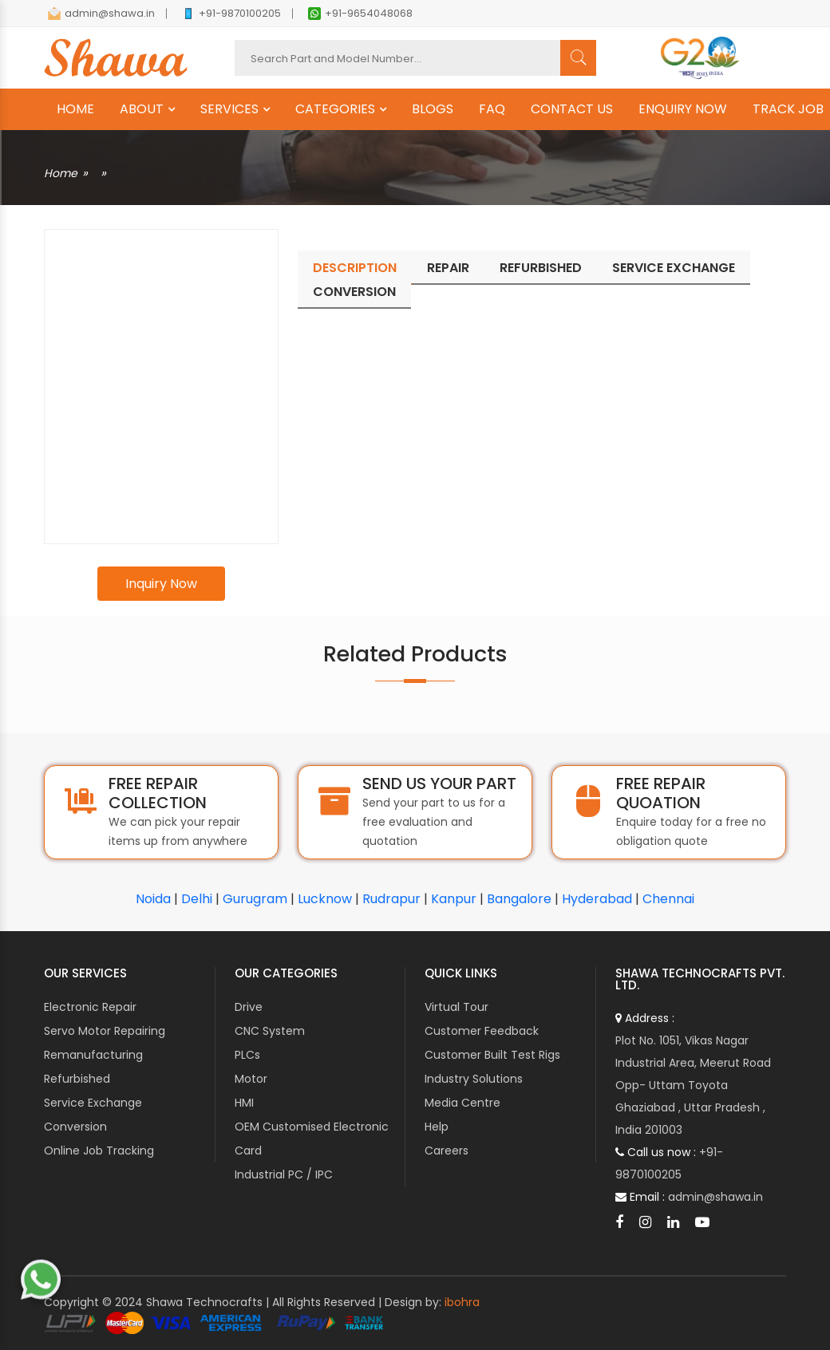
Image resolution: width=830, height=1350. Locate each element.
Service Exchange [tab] (673, 268)
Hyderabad (597, 899)
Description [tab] (355, 268)
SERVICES (229, 109)
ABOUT (142, 109)
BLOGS (432, 109)
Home (60, 173)
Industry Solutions (474, 1079)
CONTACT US (572, 109)
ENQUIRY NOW (682, 109)
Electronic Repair (90, 1007)
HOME (75, 109)
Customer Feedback (482, 1031)
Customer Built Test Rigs (492, 1055)
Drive (249, 1007)
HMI (244, 1103)
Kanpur (453, 899)
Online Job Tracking (99, 1151)
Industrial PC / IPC (284, 1174)
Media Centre (462, 1103)
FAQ (492, 109)
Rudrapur (391, 899)
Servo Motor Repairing (104, 1031)
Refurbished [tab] (541, 268)
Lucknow (325, 899)
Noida (153, 899)
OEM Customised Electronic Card (312, 1139)
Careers (446, 1151)
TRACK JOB (788, 109)
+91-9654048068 (360, 13)
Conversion (75, 1127)
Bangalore (519, 899)
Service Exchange (93, 1103)
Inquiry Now (161, 583)
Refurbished (77, 1079)
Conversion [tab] (354, 291)
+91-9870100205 (231, 13)
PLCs (247, 1055)
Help (437, 1127)
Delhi (196, 899)
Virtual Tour (456, 1007)
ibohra (462, 1302)
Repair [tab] (448, 268)
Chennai (668, 899)
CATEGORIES (335, 109)
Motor (251, 1079)
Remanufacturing (93, 1055)
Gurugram (255, 899)
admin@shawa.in (101, 13)
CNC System (270, 1031)
